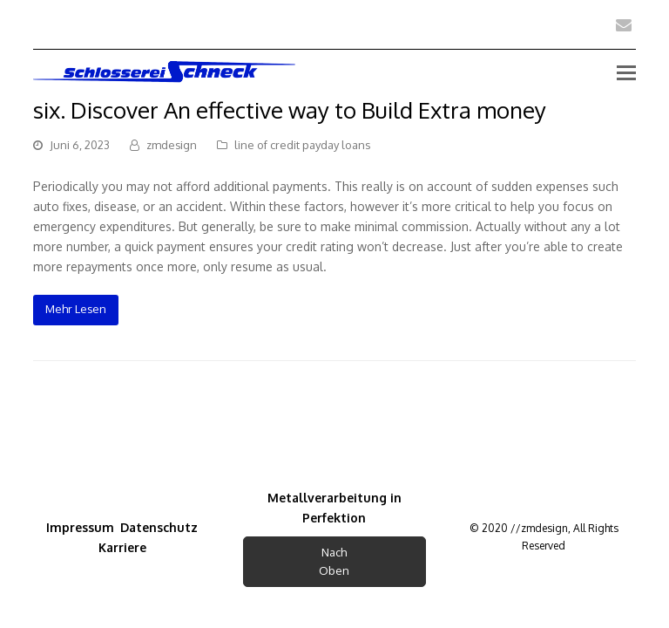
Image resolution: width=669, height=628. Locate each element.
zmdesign (171, 145)
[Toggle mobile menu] (626, 71)
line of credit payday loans (302, 145)
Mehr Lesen (75, 309)
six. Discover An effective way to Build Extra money (289, 109)
